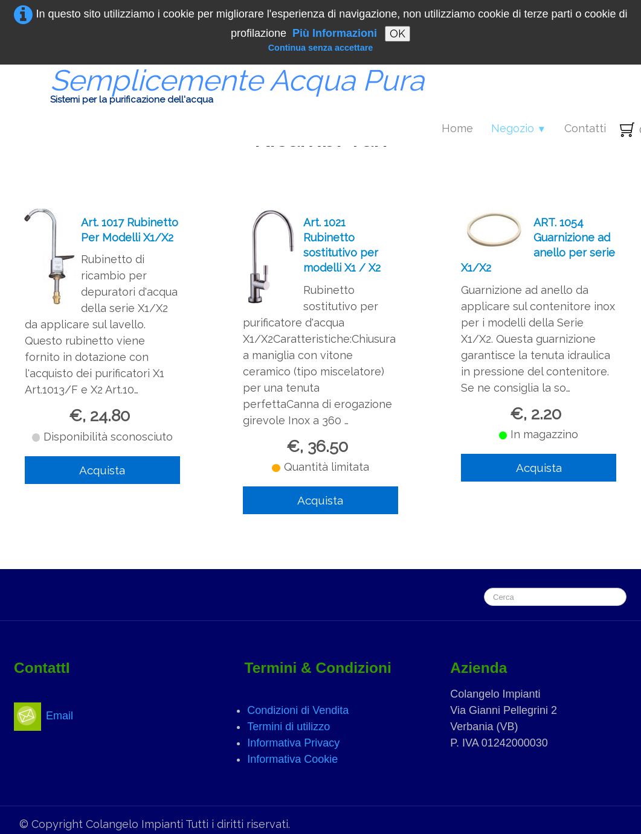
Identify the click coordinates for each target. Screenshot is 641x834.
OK (397, 33)
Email (43, 716)
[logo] (222, 88)
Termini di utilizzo (288, 727)
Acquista (102, 470)
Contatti (585, 128)
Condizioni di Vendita (298, 710)
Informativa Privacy (293, 743)
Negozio (518, 128)
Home (457, 128)
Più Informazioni (334, 33)
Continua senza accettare (320, 48)
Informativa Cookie (292, 759)
